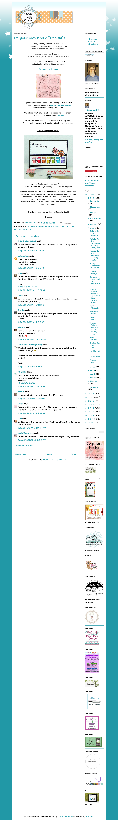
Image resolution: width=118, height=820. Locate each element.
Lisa (20, 273)
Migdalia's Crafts (26, 383)
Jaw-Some (95, 356)
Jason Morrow (65, 816)
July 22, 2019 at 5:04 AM (32, 250)
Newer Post (21, 454)
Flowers (55, 226)
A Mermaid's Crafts (27, 287)
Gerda (21, 310)
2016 (91, 401)
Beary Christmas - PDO (95, 265)
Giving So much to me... (95, 345)
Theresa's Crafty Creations (93, 41)
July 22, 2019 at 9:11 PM (31, 305)
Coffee (31, 226)
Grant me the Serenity (48, 69)
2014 (91, 408)
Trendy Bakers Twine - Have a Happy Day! (94, 328)
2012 (91, 415)
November (95, 207)
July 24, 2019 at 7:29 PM (31, 413)
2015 (91, 404)
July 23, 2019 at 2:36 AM (31, 322)
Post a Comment (24, 445)
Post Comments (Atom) (55, 460)
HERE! (61, 115)
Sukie (20, 404)
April (92, 374)
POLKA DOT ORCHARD (60, 105)
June (93, 367)
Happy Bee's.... (94, 318)
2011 (91, 419)
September (95, 218)
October (94, 213)
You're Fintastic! (95, 307)
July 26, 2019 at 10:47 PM (32, 428)
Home (49, 454)
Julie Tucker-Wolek (27, 241)
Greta (20, 295)
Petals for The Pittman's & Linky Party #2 (95, 243)
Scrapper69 (93, 110)
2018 (91, 394)
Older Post (76, 454)
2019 (91, 198)
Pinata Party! (93, 272)
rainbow (27, 229)
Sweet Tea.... (93, 361)
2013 (91, 412)
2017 (91, 397)
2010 (91, 422)
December (95, 201)
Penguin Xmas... (94, 312)
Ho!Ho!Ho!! (95, 352)
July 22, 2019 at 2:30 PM (31, 268)
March (93, 377)
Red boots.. (94, 338)
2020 (92, 194)
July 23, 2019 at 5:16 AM (31, 366)
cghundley (23, 256)
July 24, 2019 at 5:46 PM (31, 398)
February (94, 381)
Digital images (43, 226)
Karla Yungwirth (25, 433)
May (92, 370)
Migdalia (22, 372)
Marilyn (21, 327)
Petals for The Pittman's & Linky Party (95, 255)
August (94, 224)
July (92, 228)
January (94, 387)
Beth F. (21, 391)
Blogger (89, 816)
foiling (63, 226)
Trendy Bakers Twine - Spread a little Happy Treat (95, 295)
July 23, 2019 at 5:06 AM (32, 339)
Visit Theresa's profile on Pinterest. (92, 183)
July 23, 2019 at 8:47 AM (31, 386)
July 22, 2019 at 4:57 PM (31, 290)
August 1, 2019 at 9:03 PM (32, 440)
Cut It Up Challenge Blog (30, 344)
